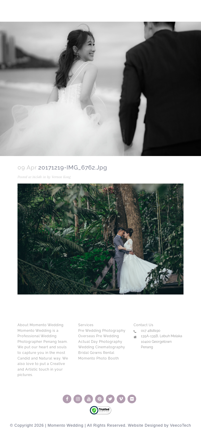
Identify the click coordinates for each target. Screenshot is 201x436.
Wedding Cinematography (101, 347)
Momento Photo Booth (98, 358)
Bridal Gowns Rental (96, 353)
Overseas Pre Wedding (98, 336)
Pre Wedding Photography (102, 331)
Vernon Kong (61, 177)
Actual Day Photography (100, 342)
